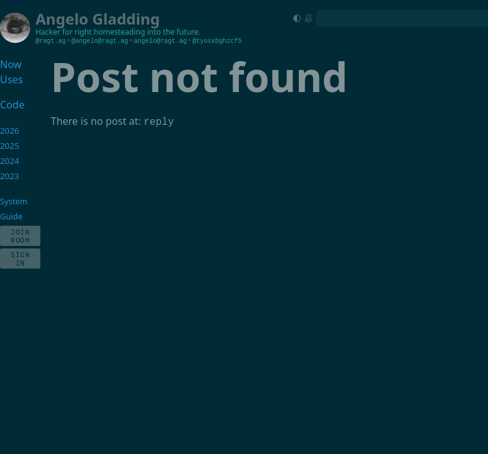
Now (10, 64)
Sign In (20, 258)
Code (12, 105)
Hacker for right (63, 31)
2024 (10, 160)
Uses (11, 79)
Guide (11, 216)
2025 (10, 145)
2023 (10, 176)
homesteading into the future (146, 31)
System (13, 201)
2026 (10, 130)
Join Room (20, 236)
